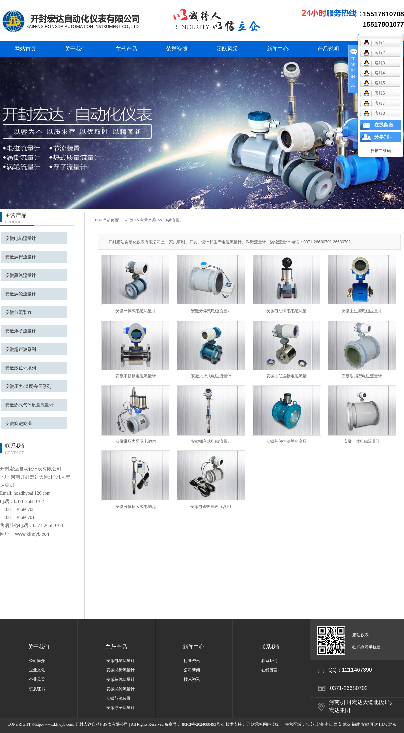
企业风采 (37, 679)
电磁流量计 (173, 220)
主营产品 (126, 49)
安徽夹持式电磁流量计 (211, 376)
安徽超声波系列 (20, 349)
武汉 (347, 724)
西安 (338, 724)
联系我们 (271, 647)
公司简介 (37, 660)
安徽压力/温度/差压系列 (28, 386)
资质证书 (37, 689)
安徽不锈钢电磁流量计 (135, 376)
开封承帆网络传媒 (262, 724)
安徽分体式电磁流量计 (211, 310)
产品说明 (328, 49)
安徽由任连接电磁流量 (286, 376)
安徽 (365, 724)
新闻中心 (278, 49)
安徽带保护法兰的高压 (286, 441)
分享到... (383, 136)
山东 (383, 724)
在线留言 (269, 670)
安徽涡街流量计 (20, 256)
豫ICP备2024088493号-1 (203, 724)
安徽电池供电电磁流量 (286, 310)
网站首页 (25, 49)
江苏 (310, 724)
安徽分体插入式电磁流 (135, 506)
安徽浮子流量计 (20, 330)
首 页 (128, 220)
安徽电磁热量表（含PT (211, 506)
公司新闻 (192, 670)
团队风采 (227, 49)
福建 (356, 724)
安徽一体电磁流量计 (362, 441)
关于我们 (76, 49)
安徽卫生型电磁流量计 (362, 310)
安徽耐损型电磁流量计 (362, 376)
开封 (374, 724)
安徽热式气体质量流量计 (29, 404)
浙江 (329, 724)
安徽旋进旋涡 (18, 423)
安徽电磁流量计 (20, 238)
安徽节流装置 (18, 312)
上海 (319, 724)
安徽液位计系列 (20, 367)
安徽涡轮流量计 (20, 293)
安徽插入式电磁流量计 (211, 441)
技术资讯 (192, 679)
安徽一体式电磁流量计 (135, 310)
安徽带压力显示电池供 (135, 441)
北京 (392, 724)
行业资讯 (192, 660)
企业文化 (37, 670)
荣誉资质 (177, 49)
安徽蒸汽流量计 (20, 275)
